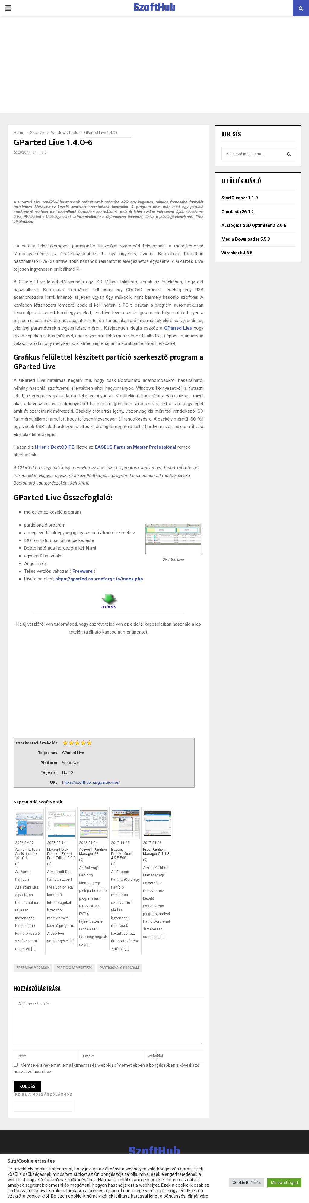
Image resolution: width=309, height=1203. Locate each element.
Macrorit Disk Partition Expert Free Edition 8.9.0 (61, 853)
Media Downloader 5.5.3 (245, 239)
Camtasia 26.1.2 (237, 211)
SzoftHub (154, 8)
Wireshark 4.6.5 (237, 252)
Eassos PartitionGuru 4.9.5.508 (121, 853)
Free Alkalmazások (33, 967)
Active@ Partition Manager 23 (93, 851)
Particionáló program (119, 967)
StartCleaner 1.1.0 (239, 197)
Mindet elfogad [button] (284, 1182)
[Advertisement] (154, 64)
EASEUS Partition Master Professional (135, 447)
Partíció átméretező (74, 967)
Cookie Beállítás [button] (247, 1182)
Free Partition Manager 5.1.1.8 (156, 851)
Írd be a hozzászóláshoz (43, 1094)
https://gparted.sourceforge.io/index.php (99, 579)
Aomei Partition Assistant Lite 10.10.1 (27, 853)
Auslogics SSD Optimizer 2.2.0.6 (253, 225)
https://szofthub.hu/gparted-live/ (91, 782)
